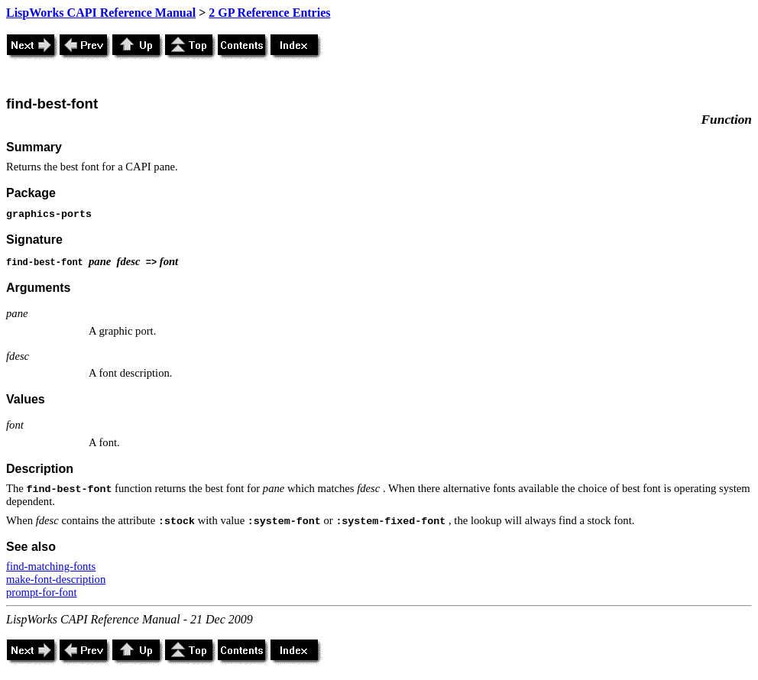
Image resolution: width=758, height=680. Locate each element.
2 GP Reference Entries (269, 12)
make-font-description (55, 579)
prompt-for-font (41, 592)
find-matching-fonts (51, 566)
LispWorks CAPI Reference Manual (101, 12)
